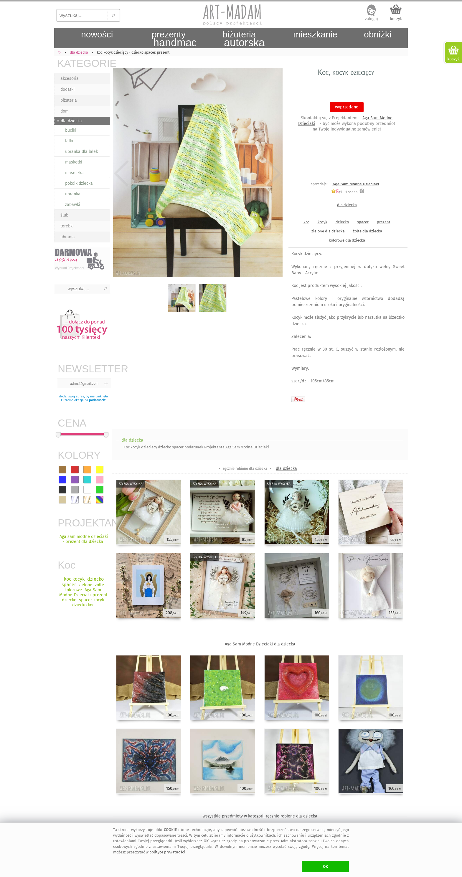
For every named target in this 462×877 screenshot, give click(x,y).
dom (64, 111)
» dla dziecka (69, 120)
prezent (383, 222)
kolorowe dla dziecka (347, 240)
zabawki (72, 204)
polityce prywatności (167, 852)
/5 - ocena (344, 191)
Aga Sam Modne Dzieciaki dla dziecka (260, 644)
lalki (69, 140)
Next (273, 173)
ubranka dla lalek (81, 151)
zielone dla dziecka (328, 231)
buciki (70, 130)
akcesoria (69, 78)
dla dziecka (347, 205)
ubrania (67, 237)
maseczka (74, 172)
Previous (121, 173)
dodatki (67, 89)
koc (306, 222)
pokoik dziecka (79, 183)
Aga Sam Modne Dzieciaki (355, 184)
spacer (363, 222)
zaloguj (371, 18)
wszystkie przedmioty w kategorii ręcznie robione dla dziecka (260, 816)
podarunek (97, 400)
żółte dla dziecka (367, 231)
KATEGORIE (83, 63)
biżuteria (68, 100)
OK (325, 866)
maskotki (73, 162)
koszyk (396, 18)
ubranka (72, 193)
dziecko (342, 222)
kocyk (322, 222)
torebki (67, 226)
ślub (64, 215)
